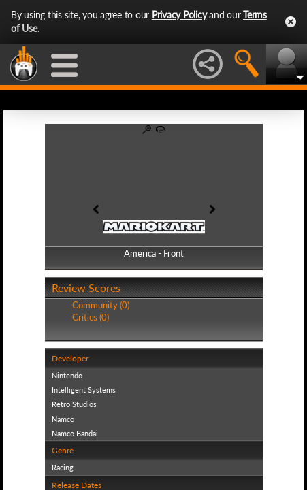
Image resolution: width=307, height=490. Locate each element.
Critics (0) (90, 317)
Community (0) (100, 304)
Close (290, 21)
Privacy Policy (179, 14)
